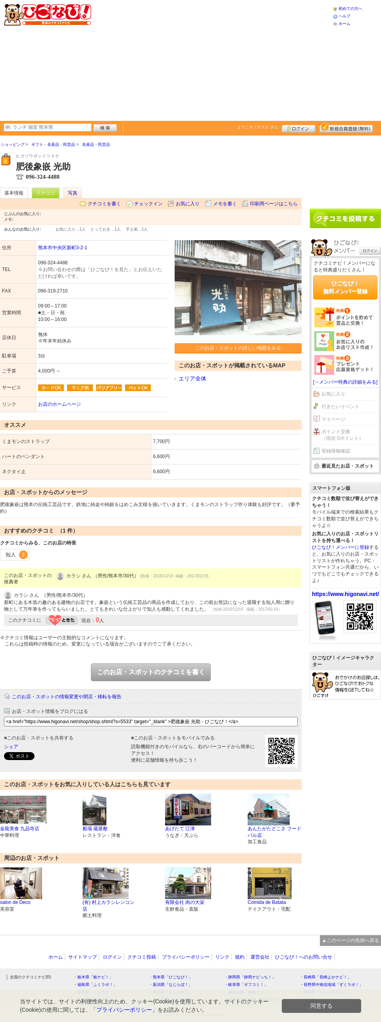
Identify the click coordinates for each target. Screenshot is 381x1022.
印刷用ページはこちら (274, 203)
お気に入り (188, 203)
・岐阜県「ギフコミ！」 (246, 984)
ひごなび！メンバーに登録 (340, 547)
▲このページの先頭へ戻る (350, 940)
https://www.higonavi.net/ (345, 594)
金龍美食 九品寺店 (19, 828)
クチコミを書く (104, 203)
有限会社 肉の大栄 (184, 902)
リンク (222, 957)
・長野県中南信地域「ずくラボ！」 (331, 984)
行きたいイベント (340, 406)
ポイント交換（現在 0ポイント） (342, 435)
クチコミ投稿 (141, 957)
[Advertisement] (197, 59)
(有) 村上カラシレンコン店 (109, 906)
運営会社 (259, 957)
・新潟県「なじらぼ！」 (170, 984)
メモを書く (225, 203)
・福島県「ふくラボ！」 (95, 984)
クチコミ (45, 193)
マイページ (333, 419)
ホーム (344, 23)
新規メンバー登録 (346, 127)
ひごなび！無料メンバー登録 (345, 287)
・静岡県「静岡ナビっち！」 (250, 977)
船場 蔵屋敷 (95, 828)
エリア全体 (192, 378)
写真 (72, 193)
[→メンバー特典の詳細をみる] (345, 382)
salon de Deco (15, 902)
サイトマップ (82, 957)
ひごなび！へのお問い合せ (303, 957)
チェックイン (148, 203)
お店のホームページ (59, 404)
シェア (11, 746)
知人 (17, 554)
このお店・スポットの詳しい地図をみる (238, 348)
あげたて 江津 (180, 828)
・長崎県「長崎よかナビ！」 (325, 977)
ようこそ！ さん (257, 127)
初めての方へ (350, 8)
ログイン (299, 127)
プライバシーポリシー (186, 957)
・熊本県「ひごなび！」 (170, 977)
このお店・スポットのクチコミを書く (151, 672)
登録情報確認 (335, 451)
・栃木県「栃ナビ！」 (93, 977)
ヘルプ (344, 16)
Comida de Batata (267, 902)
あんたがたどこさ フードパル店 (274, 832)
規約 (239, 957)
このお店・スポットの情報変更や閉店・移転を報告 (66, 696)
